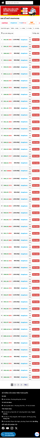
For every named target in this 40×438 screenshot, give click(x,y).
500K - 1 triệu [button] (14, 28)
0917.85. (8, 247)
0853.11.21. (7, 74)
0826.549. (8, 377)
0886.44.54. (7, 336)
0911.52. (8, 121)
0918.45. (8, 192)
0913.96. (8, 39)
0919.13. (8, 60)
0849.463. (8, 53)
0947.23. (8, 260)
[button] (4, 23)
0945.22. (8, 142)
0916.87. (8, 295)
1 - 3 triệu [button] (22, 28)
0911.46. (8, 108)
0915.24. (8, 288)
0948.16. (8, 115)
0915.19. (8, 302)
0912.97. (8, 322)
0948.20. (8, 254)
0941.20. (8, 46)
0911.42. (8, 101)
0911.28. (8, 281)
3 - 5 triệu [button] (29, 28)
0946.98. (8, 94)
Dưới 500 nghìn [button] (5, 28)
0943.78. (8, 128)
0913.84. (8, 219)
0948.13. (8, 343)
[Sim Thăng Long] (3, 3)
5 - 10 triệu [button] (36, 28)
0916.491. (8, 370)
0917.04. (8, 315)
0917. (7, 170)
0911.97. (8, 240)
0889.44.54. (7, 329)
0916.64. (8, 80)
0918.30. (8, 135)
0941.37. (8, 178)
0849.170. (8, 349)
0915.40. (8, 206)
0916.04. (8, 212)
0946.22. (8, 185)
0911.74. (8, 233)
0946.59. (8, 226)
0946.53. (8, 163)
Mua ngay (36, 39)
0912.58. (8, 308)
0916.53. (8, 67)
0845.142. (8, 356)
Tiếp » (26, 384)
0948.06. (8, 274)
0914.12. (8, 363)
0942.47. (8, 87)
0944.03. (8, 149)
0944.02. (8, 267)
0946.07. (8, 156)
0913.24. (8, 199)
